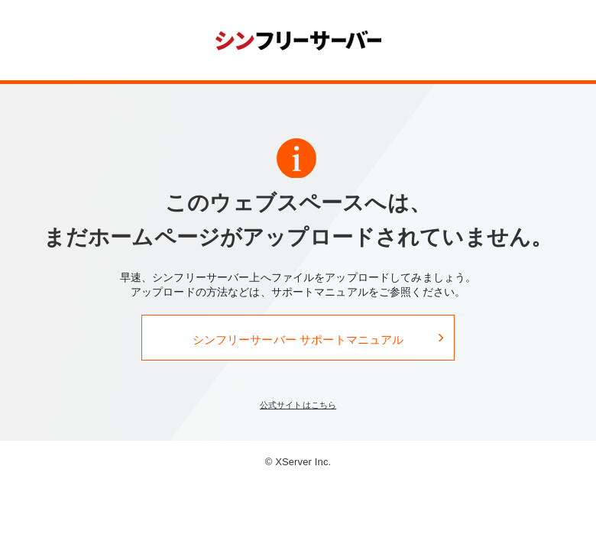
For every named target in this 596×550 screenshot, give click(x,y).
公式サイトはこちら (298, 404)
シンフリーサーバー (298, 40)
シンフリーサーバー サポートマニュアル (298, 339)
